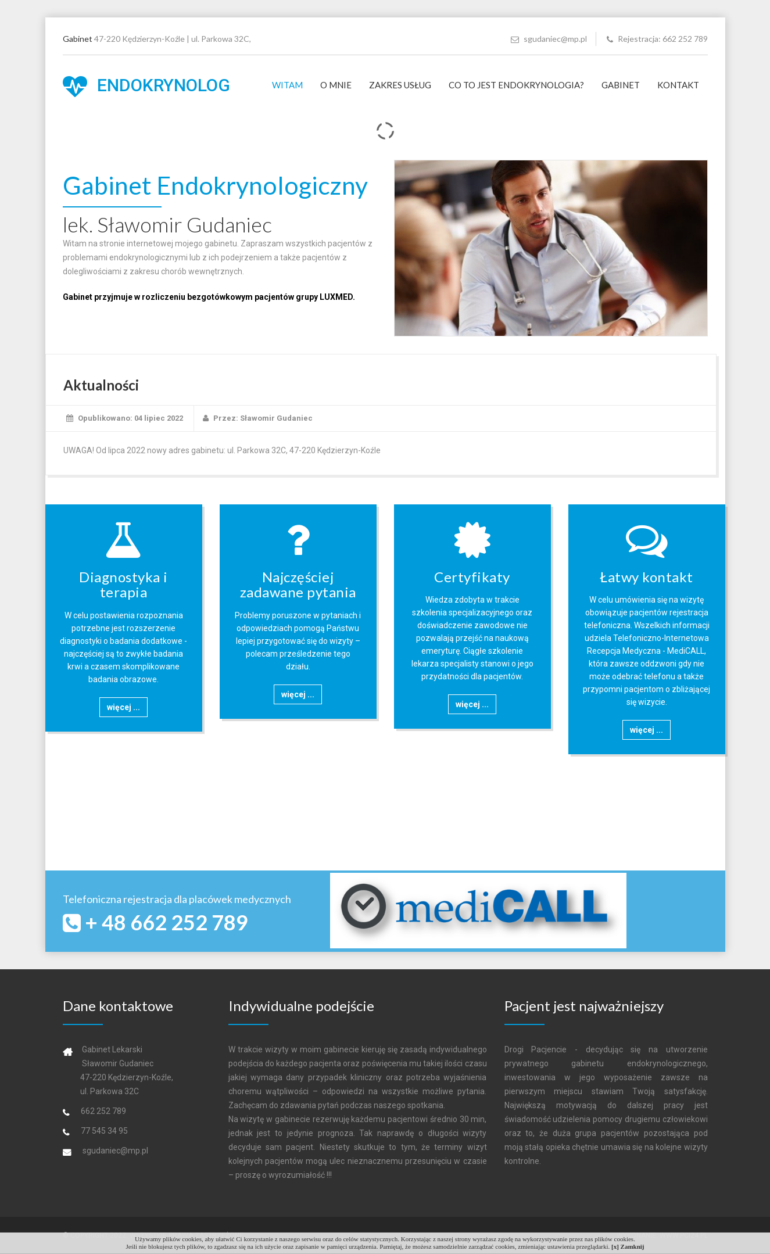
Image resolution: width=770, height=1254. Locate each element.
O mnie (336, 85)
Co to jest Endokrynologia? (516, 85)
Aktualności (101, 385)
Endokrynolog (146, 86)
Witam (287, 85)
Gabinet (620, 85)
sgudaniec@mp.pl (549, 39)
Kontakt (678, 85)
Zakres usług (400, 85)
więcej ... (123, 707)
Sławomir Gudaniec (276, 418)
